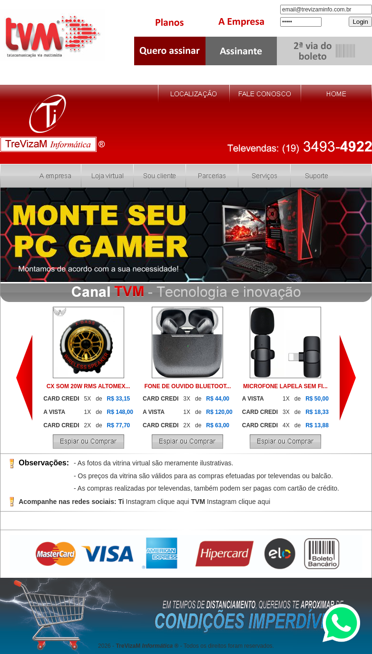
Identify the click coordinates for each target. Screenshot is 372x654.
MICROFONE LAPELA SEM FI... (285, 386)
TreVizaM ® (147, 646)
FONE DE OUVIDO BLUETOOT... (187, 386)
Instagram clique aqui (157, 501)
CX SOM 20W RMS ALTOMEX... (88, 386)
